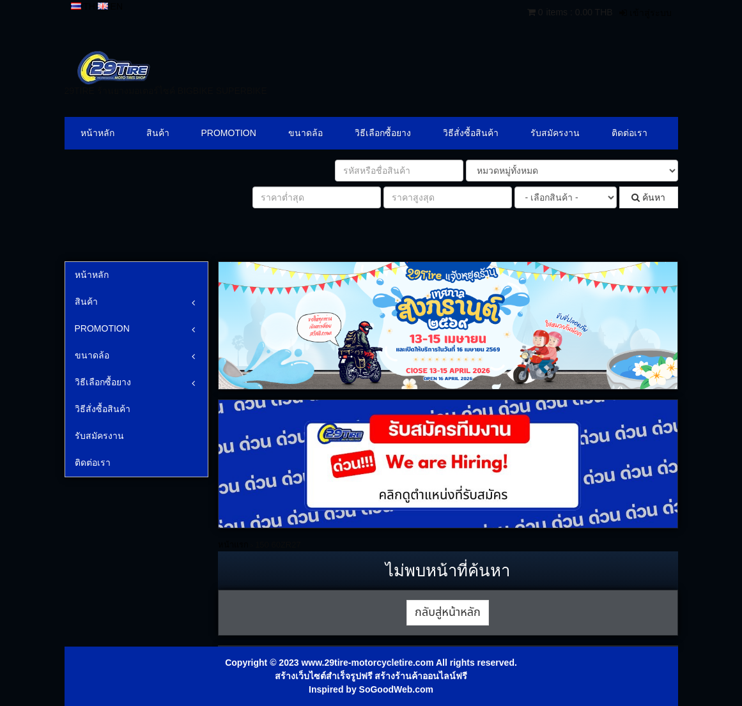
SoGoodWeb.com (396, 689)
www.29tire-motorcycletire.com (367, 662)
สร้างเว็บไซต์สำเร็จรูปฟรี (324, 676)
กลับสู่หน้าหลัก (448, 612)
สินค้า (157, 133)
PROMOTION (228, 133)
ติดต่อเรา (629, 133)
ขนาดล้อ (305, 133)
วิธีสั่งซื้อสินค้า (471, 133)
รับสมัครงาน (555, 133)
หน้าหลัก (97, 133)
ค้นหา (648, 197)
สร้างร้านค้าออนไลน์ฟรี (421, 676)
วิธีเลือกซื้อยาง (383, 133)
